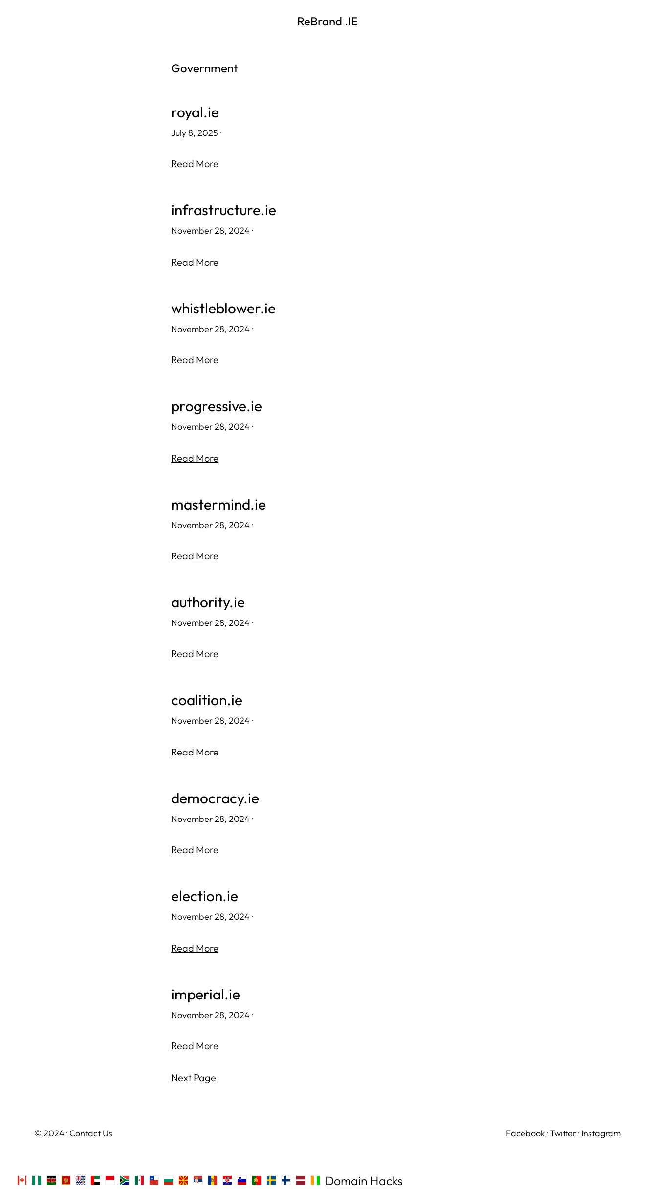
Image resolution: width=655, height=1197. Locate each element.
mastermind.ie (218, 502)
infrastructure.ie (223, 209)
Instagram (601, 1128)
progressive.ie (216, 405)
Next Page (193, 1073)
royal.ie (195, 112)
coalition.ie (206, 697)
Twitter (563, 1128)
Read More (194, 163)
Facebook (525, 1128)
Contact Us (90, 1128)
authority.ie (208, 600)
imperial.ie (205, 990)
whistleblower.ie (224, 307)
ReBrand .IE (327, 21)
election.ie (204, 893)
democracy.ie (215, 795)
